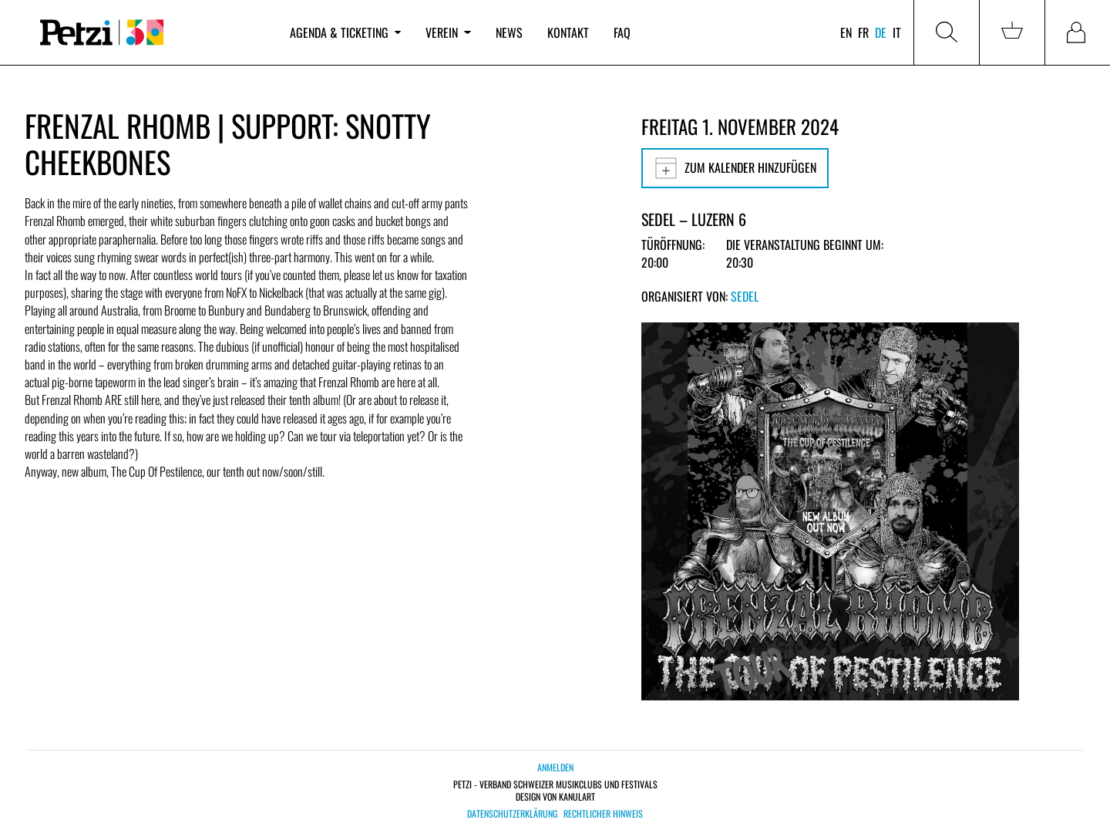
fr (863, 32)
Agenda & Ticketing (345, 32)
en (846, 32)
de (880, 32)
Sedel (744, 296)
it (897, 32)
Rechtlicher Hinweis (603, 814)
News (509, 32)
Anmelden (555, 767)
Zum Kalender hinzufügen (735, 168)
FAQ (622, 32)
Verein (448, 32)
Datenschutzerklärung (512, 814)
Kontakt (568, 32)
